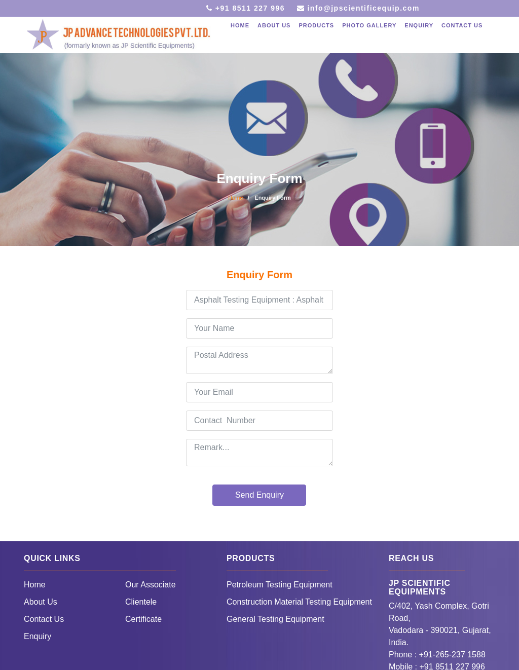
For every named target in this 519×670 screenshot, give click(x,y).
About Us (40, 602)
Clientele (141, 602)
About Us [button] (273, 25)
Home (240, 25)
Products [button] (316, 25)
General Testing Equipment (275, 619)
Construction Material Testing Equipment (299, 602)
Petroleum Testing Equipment (279, 584)
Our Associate (150, 584)
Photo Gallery (369, 25)
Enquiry (418, 25)
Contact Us (462, 25)
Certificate (143, 619)
